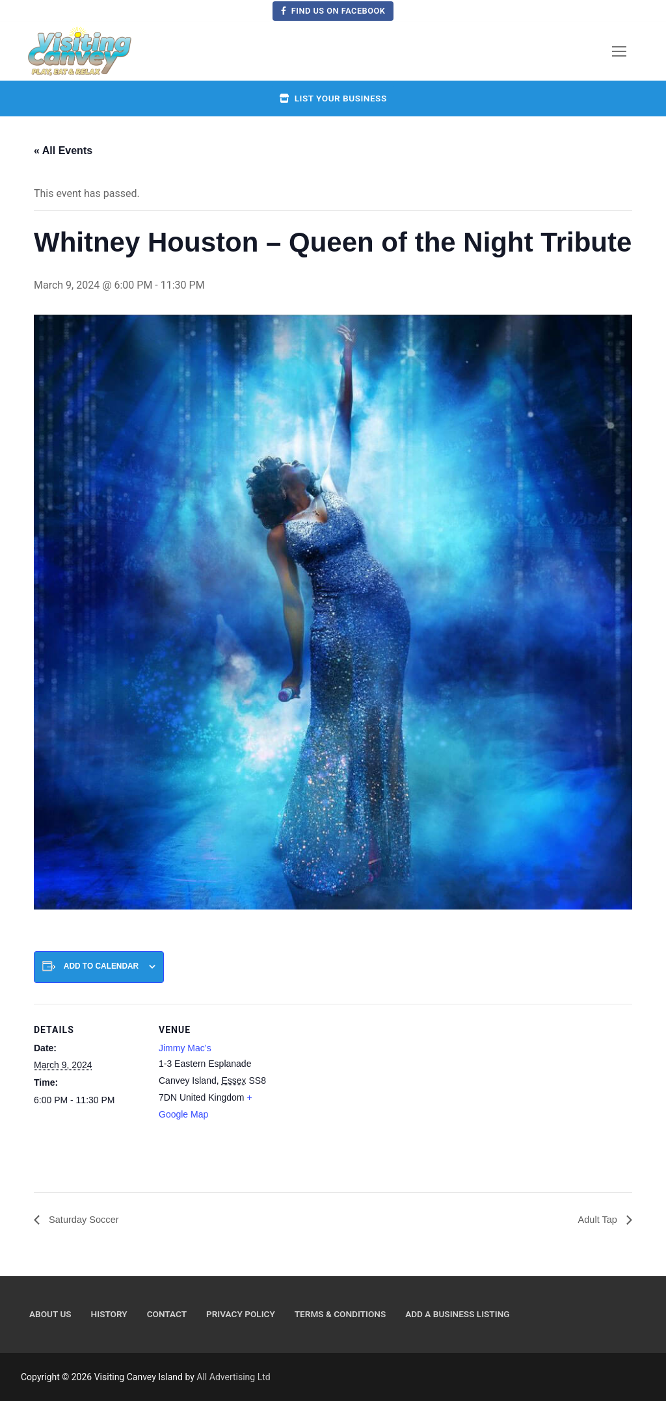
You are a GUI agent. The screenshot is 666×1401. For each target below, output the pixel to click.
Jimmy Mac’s (185, 1048)
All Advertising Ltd (233, 1377)
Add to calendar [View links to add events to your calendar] (101, 966)
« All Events (63, 150)
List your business (332, 98)
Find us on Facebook (333, 11)
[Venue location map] (352, 1093)
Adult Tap (597, 1219)
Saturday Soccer (86, 1219)
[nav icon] (619, 51)
